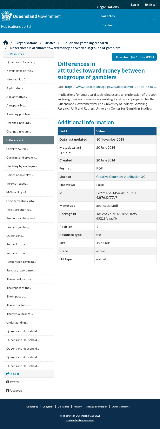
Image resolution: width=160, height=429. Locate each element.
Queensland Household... (22, 331)
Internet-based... (17, 183)
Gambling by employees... (22, 166)
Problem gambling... (18, 227)
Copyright (47, 406)
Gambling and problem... (21, 157)
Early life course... (17, 149)
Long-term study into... (21, 201)
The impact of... (16, 296)
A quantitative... (16, 96)
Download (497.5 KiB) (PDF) (135, 57)
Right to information (96, 406)
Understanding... (17, 322)
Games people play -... (20, 175)
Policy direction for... (19, 209)
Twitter (12, 382)
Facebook (14, 390)
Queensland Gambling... (21, 62)
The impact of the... (18, 287)
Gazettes (108, 16)
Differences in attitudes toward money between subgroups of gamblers (65, 48)
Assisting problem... (19, 114)
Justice (50, 43)
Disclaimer (63, 406)
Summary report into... (20, 270)
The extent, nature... (19, 279)
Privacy (78, 406)
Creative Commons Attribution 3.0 (120, 176)
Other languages (121, 406)
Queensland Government (80, 420)
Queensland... (15, 235)
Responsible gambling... (21, 261)
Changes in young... (18, 122)
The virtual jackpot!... (19, 305)
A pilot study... (15, 88)
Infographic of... (16, 79)
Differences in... (16, 140)
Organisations (108, 7)
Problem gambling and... (21, 218)
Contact (107, 25)
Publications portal (16, 26)
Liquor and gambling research (85, 43)
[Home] (5, 43)
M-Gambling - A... (17, 192)
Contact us (32, 406)
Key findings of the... (19, 70)
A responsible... (16, 105)
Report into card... (17, 244)
